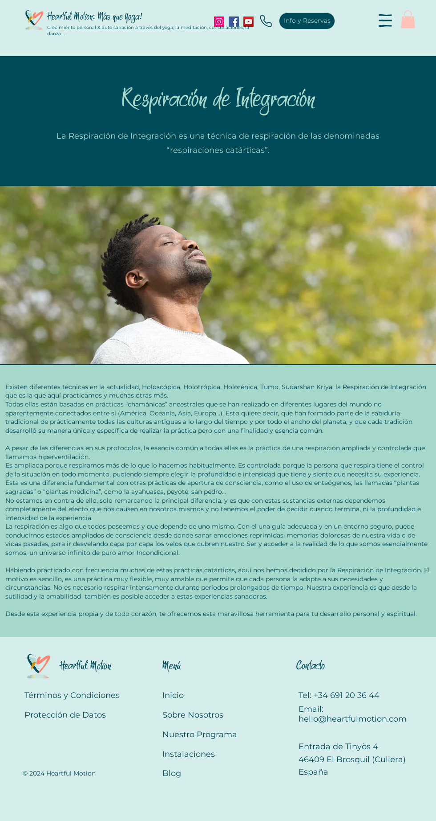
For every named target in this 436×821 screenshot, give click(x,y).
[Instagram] (219, 21)
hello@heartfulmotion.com (353, 719)
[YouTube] (248, 21)
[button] (385, 20)
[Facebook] (234, 21)
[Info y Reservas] (307, 20)
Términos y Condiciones (72, 695)
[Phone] (265, 21)
